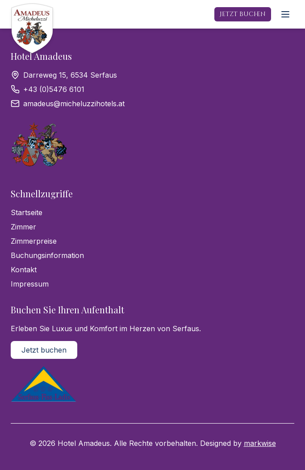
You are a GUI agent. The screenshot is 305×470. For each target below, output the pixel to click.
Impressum (30, 283)
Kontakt (24, 269)
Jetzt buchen (243, 14)
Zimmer (23, 226)
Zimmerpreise (34, 241)
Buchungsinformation (47, 255)
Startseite (26, 212)
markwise (260, 443)
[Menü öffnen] (285, 14)
